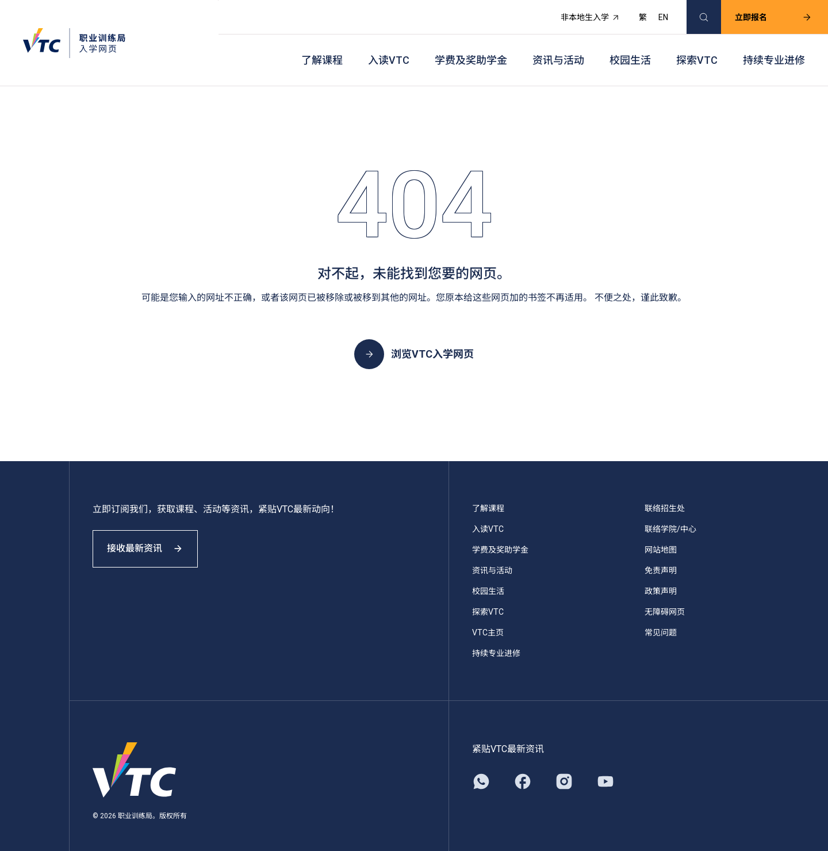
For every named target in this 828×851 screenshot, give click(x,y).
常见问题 (661, 621)
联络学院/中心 (670, 517)
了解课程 (322, 52)
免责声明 (661, 559)
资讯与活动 (558, 52)
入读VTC (388, 52)
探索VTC (697, 52)
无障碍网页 (665, 600)
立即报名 (766, 15)
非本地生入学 (584, 15)
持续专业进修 (774, 52)
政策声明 (661, 579)
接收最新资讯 (149, 542)
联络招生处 (665, 496)
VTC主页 (488, 621)
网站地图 (661, 538)
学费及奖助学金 (471, 52)
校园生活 (630, 52)
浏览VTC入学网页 (414, 343)
